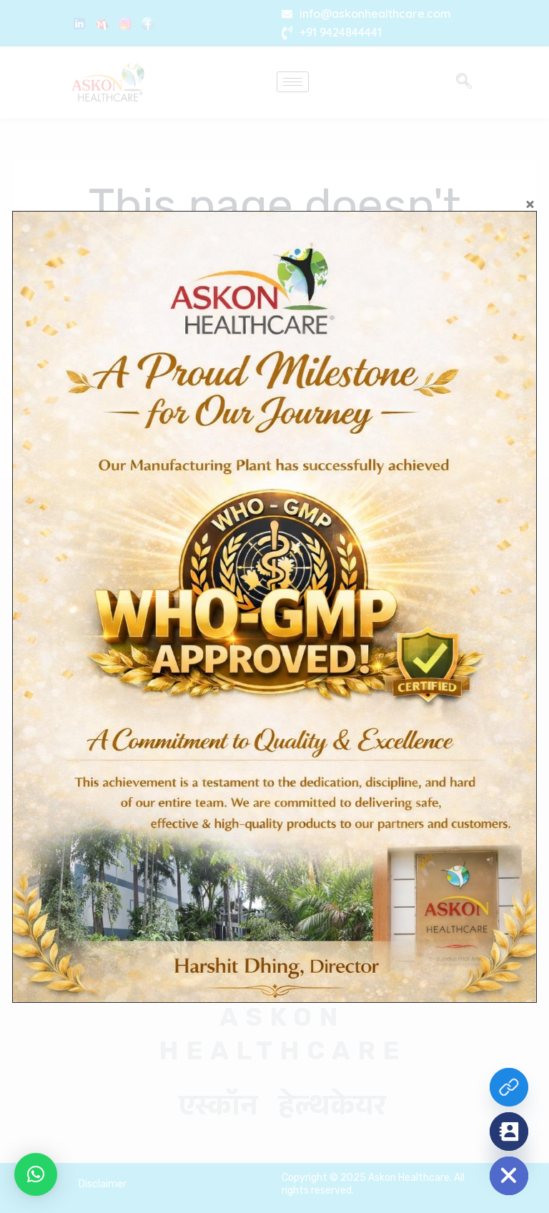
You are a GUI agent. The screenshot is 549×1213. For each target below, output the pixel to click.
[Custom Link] (509, 1087)
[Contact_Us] (509, 1131)
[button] (35, 1174)
